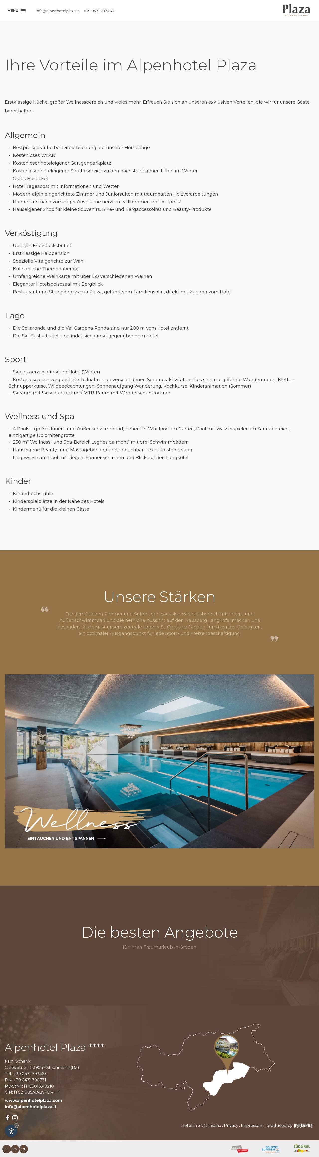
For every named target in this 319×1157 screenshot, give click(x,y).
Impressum (252, 1125)
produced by (290, 1125)
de (23, 1149)
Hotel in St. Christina (201, 1125)
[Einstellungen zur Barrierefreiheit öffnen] (11, 1131)
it (6, 1149)
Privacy (231, 1125)
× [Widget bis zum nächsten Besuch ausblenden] (16, 1125)
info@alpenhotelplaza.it (30, 1106)
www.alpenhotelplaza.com (33, 1100)
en (15, 1149)
